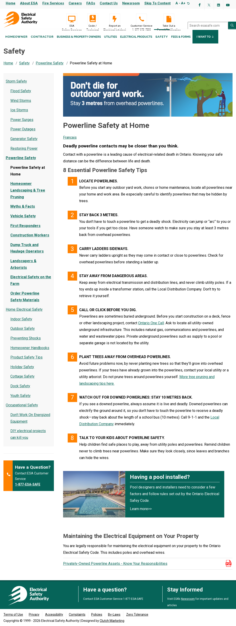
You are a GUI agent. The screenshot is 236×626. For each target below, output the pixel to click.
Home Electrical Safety (24, 314)
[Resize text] (187, 3)
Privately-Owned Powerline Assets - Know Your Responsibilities (115, 568)
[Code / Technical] (92, 19)
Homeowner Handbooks (29, 352)
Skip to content (157, 3)
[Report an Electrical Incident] (114, 19)
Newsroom (131, 3)
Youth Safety (20, 400)
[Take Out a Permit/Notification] (169, 19)
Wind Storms (20, 105)
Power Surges (21, 124)
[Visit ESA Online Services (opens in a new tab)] (72, 19)
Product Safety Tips (26, 361)
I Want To (205, 43)
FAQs (90, 3)
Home (10, 3)
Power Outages (22, 133)
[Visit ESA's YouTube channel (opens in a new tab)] (228, 5)
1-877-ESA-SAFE (27, 489)
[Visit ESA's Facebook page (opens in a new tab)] (199, 5)
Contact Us (109, 3)
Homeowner (16, 43)
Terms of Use (13, 615)
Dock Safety (20, 390)
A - (177, 3)
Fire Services (53, 3)
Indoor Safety (21, 323)
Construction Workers (29, 239)
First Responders (25, 230)
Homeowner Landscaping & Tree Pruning (27, 195)
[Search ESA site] (232, 25)
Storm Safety (16, 85)
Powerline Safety (50, 67)
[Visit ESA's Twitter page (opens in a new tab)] (209, 5)
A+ (183, 3)
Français (70, 142)
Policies (96, 615)
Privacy (34, 615)
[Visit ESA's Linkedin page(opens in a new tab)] (218, 5)
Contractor (42, 43)
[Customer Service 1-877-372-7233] (141, 19)
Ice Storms (19, 114)
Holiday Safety (22, 371)
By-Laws (114, 615)
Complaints (77, 615)
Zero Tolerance (137, 615)
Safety (161, 43)
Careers (75, 3)
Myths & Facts (22, 211)
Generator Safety (24, 143)
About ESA (29, 3)
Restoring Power (24, 153)
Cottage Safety (22, 381)
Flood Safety (20, 95)
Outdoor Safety (22, 333)
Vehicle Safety (23, 220)
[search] (208, 25)
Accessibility (54, 615)
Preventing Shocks (25, 342)
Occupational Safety (22, 409)
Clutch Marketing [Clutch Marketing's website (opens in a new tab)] (112, 621)
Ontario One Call (151, 327)
